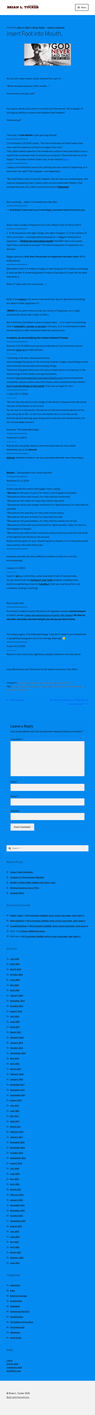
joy (83, 686)
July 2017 (14, 1105)
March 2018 (15, 1069)
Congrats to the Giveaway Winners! (27, 877)
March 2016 (15, 1189)
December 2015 (17, 1205)
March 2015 (15, 1252)
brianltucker (35, 682)
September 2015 (17, 1220)
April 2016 (14, 1184)
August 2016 (16, 1163)
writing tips (15, 1337)
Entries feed (12, 1363)
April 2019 (14, 1027)
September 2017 (17, 1095)
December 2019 (17, 1000)
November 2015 (17, 1210)
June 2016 (15, 1173)
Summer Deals (17, 893)
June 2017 (15, 1110)
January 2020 (16, 995)
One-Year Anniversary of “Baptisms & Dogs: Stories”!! (68, 701)
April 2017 (14, 1121)
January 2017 (16, 1137)
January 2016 (16, 1200)
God (47, 686)
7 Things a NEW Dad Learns (32, 931)
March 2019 (15, 1032)
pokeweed (15, 1306)
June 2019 (15, 1021)
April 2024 (14, 964)
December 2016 (17, 1142)
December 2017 (17, 1084)
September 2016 (17, 1158)
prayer (15, 689)
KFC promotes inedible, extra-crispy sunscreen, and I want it (55, 915)
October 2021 (16, 974)
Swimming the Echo (19, 1311)
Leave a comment (56, 27)
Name (15, 781)
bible (14, 686)
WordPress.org (14, 1370)
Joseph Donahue (18, 926)
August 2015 (16, 1226)
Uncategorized (63, 682)
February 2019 (16, 1037)
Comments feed (14, 1367)
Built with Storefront (18, 1397)
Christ (34, 686)
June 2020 (15, 979)
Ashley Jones (16, 915)
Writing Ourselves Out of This (24, 887)
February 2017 (16, 1131)
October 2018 (16, 1047)
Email (14, 796)
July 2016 (14, 1168)
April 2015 (14, 1247)
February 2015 (16, 1257)
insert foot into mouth (70, 686)
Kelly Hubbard (17, 920)
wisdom (23, 689)
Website (15, 810)
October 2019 (16, 1006)
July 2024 (14, 958)
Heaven (54, 686)
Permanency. (17, 700)
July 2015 (14, 1231)
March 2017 (15, 1126)
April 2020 (14, 990)
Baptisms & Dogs (18, 1295)
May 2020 (14, 985)
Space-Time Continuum (21, 872)
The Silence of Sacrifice (21, 1322)
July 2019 (14, 1016)
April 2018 (14, 1063)
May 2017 (14, 1116)
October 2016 (16, 1152)
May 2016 (14, 1179)
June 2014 (15, 1262)
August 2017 (16, 1100)
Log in (9, 1360)
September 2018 (17, 1053)
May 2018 (14, 1058)
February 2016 (16, 1194)
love (9, 689)
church (41, 686)
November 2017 (17, 1089)
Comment (17, 739)
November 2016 (17, 1147)
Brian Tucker (39, 27)
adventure (23, 682)
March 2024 (15, 969)
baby (12, 1290)
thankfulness (48, 682)
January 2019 (16, 1042)
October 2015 (16, 1215)
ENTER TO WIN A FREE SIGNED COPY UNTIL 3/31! (32, 882)
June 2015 (15, 1236)
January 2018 (16, 1079)
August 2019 (16, 1011)
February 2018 (16, 1074)
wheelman (15, 1332)
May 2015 (14, 1241)
